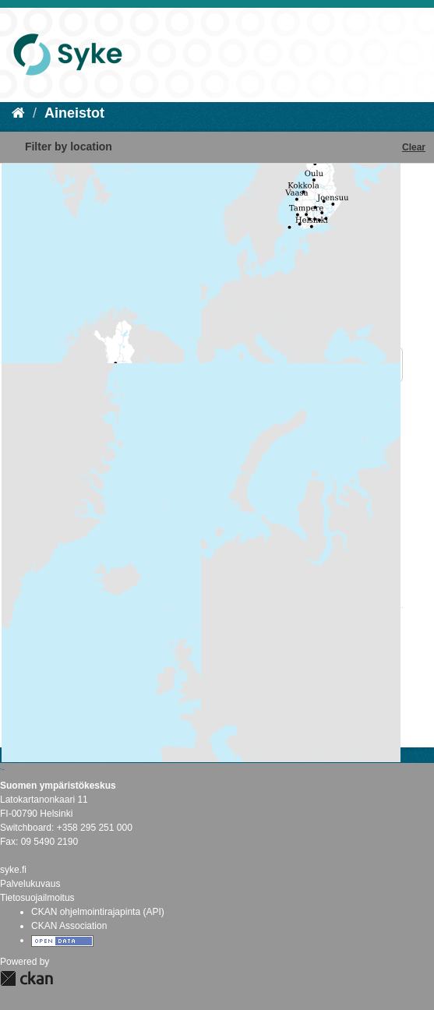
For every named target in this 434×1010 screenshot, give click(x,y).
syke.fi (13, 869)
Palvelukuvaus (30, 883)
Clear (413, 147)
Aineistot (74, 113)
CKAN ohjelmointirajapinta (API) (97, 911)
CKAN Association (69, 925)
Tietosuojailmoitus (37, 897)
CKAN (26, 978)
